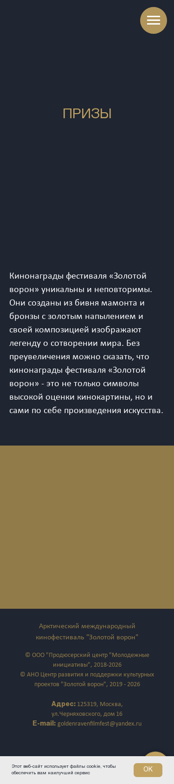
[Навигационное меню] (153, 20)
